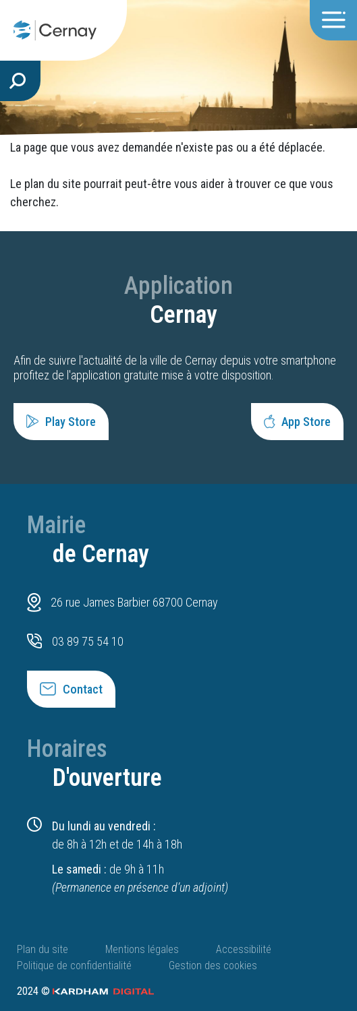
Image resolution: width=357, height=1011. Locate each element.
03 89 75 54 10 (87, 641)
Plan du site (42, 949)
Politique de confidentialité (74, 965)
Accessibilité (243, 949)
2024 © (85, 991)
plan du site (52, 184)
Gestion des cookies (213, 965)
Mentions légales (142, 949)
